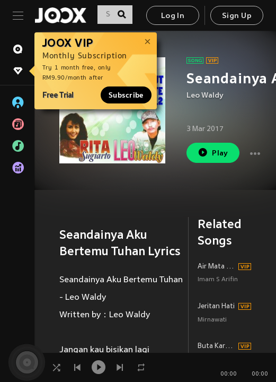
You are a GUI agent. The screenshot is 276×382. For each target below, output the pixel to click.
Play (213, 152)
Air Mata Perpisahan (216, 267)
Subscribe (126, 95)
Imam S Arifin (218, 279)
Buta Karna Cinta (216, 346)
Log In (172, 16)
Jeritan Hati (216, 306)
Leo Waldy (205, 96)
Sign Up (237, 16)
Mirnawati (212, 320)
